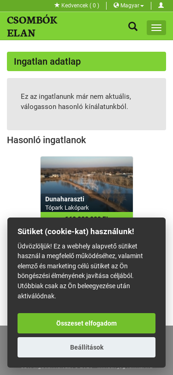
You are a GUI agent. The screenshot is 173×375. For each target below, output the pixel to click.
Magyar (128, 5)
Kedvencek (76, 5)
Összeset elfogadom (86, 323)
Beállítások (86, 347)
